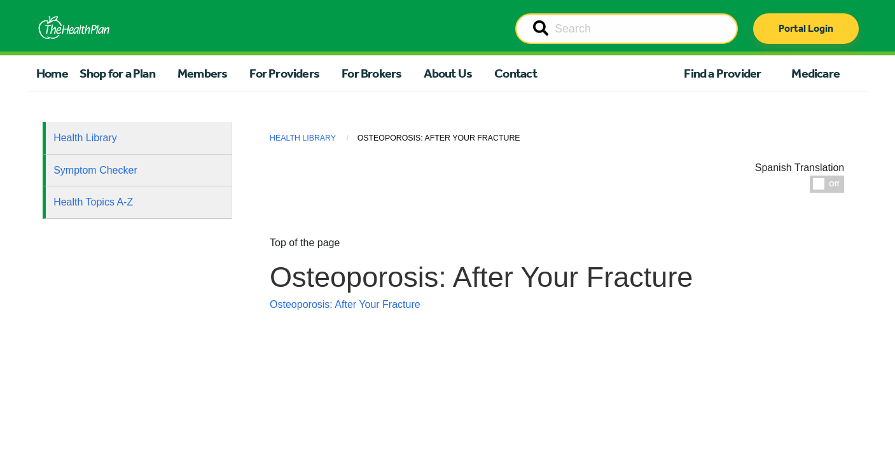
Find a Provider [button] (722, 73)
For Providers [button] (284, 73)
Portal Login (806, 28)
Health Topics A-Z (93, 202)
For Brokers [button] (371, 73)
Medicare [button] (815, 73)
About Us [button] (448, 73)
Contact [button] (515, 73)
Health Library (85, 137)
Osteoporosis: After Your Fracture (345, 304)
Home (52, 73)
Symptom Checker (95, 170)
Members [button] (202, 73)
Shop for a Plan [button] (117, 73)
